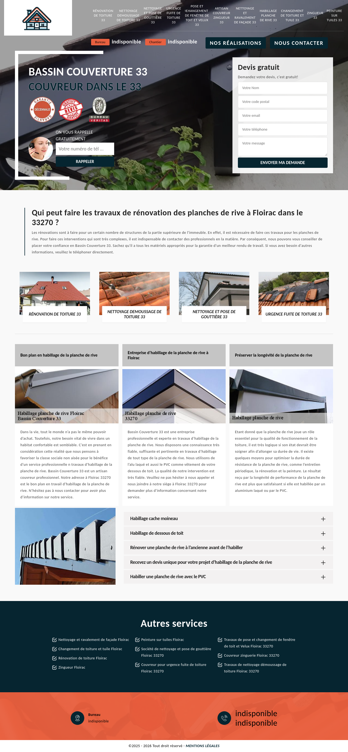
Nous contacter (299, 43)
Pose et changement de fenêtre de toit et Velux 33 (197, 15)
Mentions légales (202, 746)
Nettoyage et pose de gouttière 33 (153, 15)
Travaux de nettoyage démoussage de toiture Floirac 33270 (255, 668)
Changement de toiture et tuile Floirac (90, 649)
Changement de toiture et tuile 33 (292, 15)
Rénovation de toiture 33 (103, 15)
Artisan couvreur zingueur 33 (221, 15)
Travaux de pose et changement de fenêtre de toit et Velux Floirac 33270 (259, 643)
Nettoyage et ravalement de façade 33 (245, 15)
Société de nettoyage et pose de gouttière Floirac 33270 (176, 652)
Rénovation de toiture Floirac (82, 658)
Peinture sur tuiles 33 (334, 15)
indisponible (126, 41)
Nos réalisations (236, 43)
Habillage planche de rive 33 (268, 15)
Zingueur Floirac (71, 667)
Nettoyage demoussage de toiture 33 (128, 15)
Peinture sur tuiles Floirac (162, 639)
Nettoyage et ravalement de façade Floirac (93, 639)
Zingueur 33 (315, 15)
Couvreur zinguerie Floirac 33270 (251, 655)
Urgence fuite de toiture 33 (173, 15)
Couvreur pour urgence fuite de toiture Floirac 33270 (173, 668)
